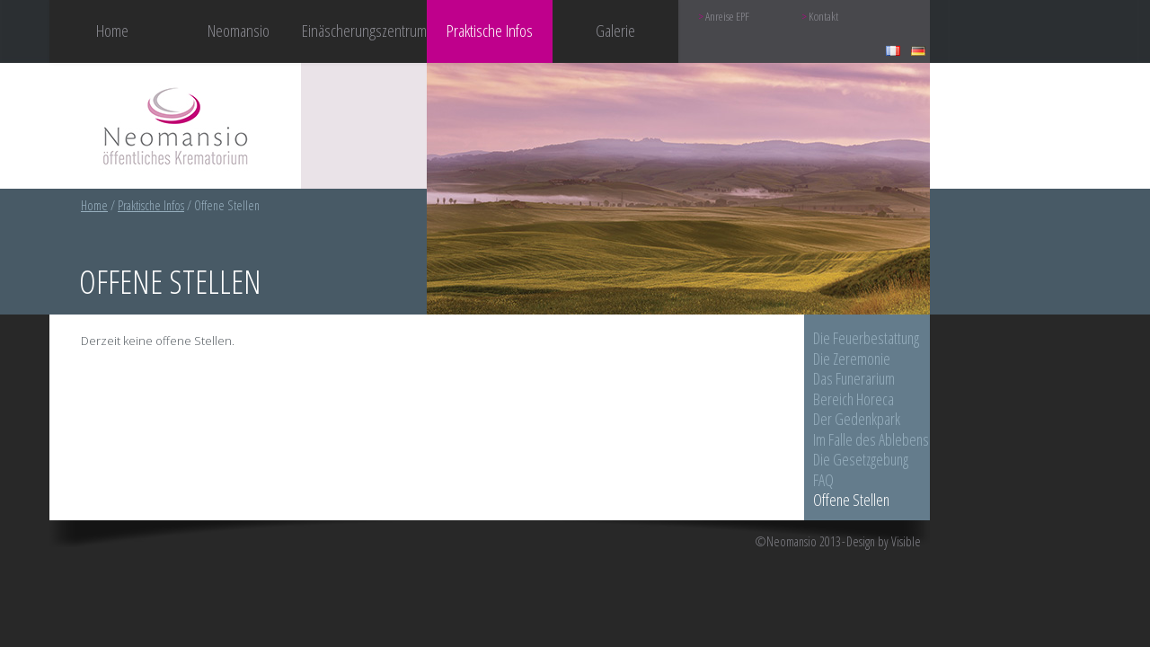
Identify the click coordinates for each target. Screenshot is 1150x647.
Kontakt (823, 16)
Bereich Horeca (853, 399)
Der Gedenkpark (856, 419)
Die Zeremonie (851, 358)
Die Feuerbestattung (866, 338)
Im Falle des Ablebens (871, 439)
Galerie (615, 30)
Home (112, 30)
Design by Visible (883, 542)
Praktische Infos (151, 205)
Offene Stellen (851, 499)
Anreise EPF (727, 16)
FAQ (823, 480)
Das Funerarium (854, 378)
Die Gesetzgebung (860, 459)
